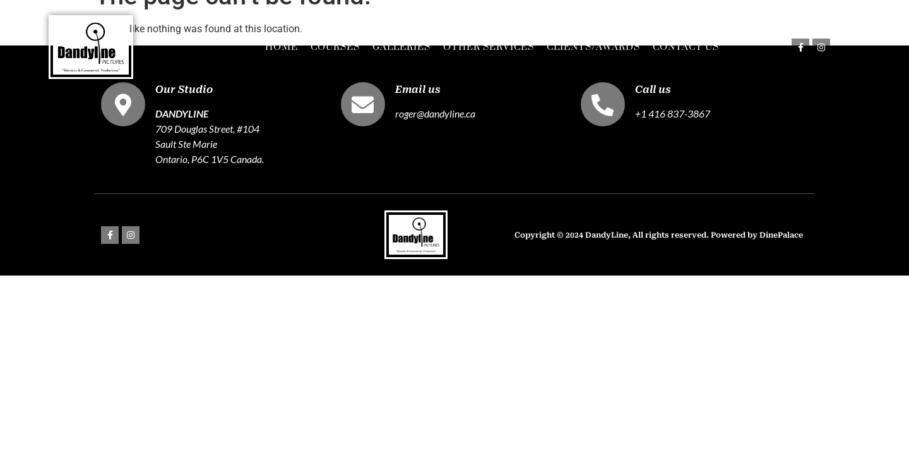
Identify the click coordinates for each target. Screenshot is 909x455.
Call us (653, 89)
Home (281, 47)
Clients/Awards (593, 47)
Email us (418, 89)
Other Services (488, 47)
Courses (335, 47)
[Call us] (603, 104)
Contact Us (686, 47)
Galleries (401, 47)
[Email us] (363, 104)
